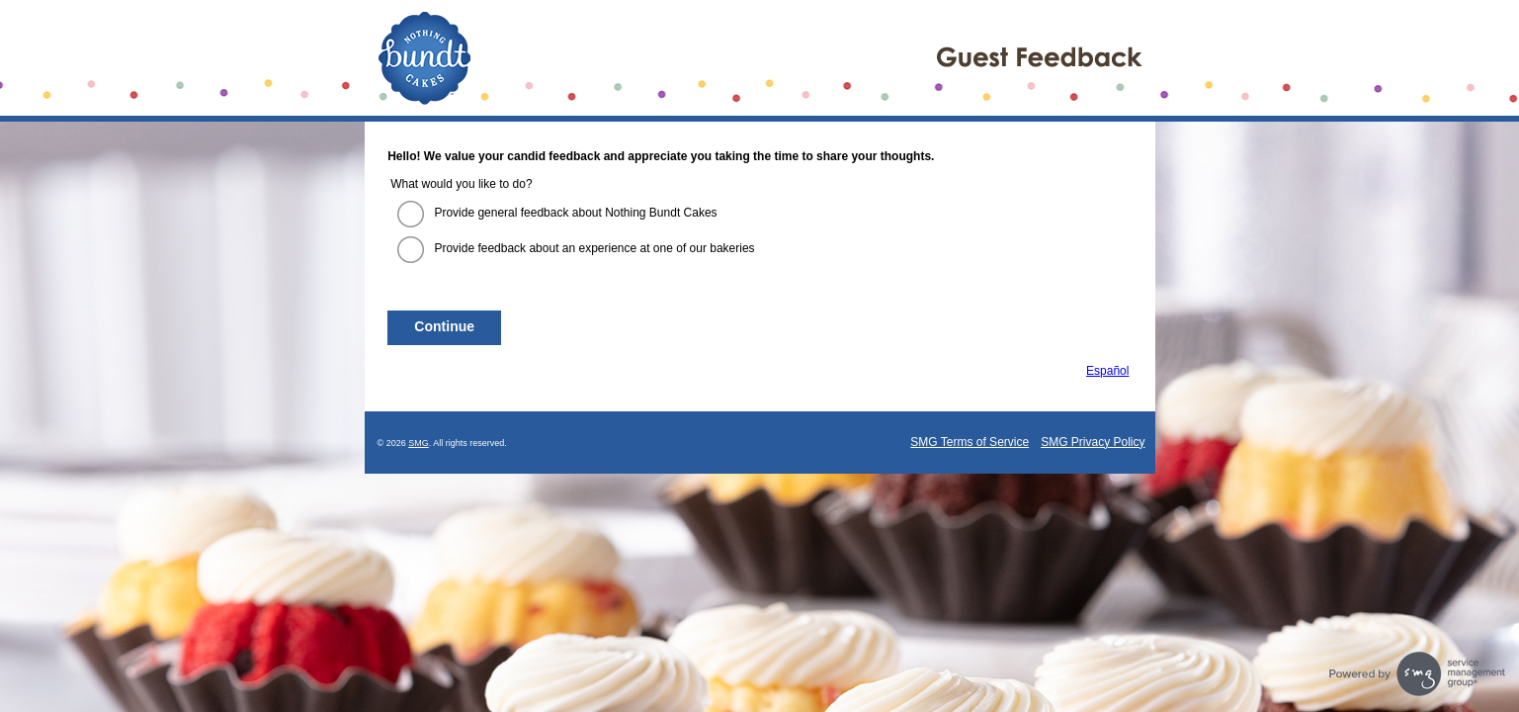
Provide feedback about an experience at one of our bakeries (594, 248)
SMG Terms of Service (969, 442)
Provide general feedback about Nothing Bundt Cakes (575, 213)
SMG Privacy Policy (1092, 442)
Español (1107, 371)
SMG (418, 443)
